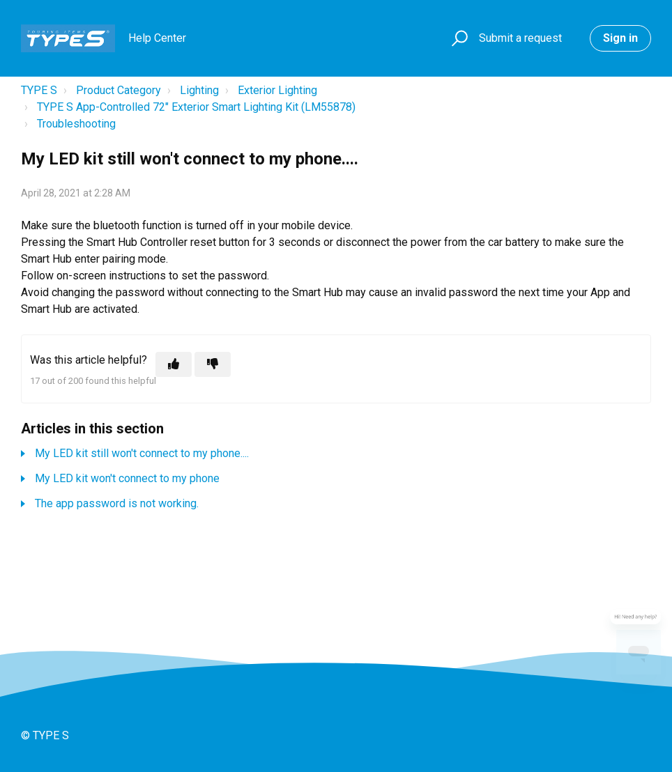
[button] (458, 38)
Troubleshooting (76, 123)
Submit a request (520, 38)
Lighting (199, 90)
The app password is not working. (117, 503)
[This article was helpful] (173, 364)
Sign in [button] (620, 38)
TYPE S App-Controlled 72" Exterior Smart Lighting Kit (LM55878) (196, 107)
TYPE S (39, 90)
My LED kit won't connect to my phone (127, 478)
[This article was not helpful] (212, 364)
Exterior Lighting (277, 90)
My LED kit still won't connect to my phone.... (142, 453)
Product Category (118, 90)
